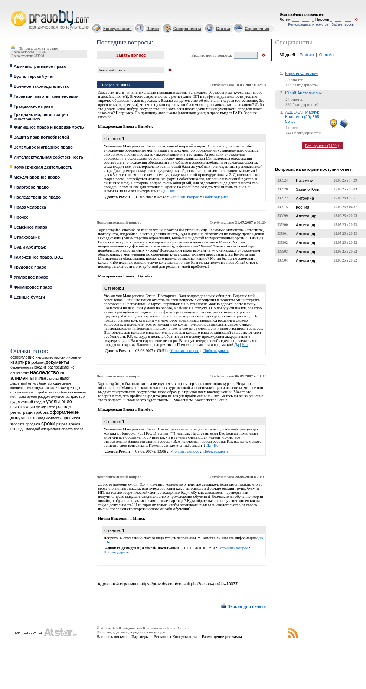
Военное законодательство (41, 86)
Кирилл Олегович (301, 73)
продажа (33, 424)
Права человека (30, 207)
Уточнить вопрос (184, 197)
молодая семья (59, 383)
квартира (20, 362)
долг (81, 388)
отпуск (37, 388)
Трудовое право (30, 267)
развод (63, 406)
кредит (40, 367)
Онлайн (326, 55)
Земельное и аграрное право (43, 147)
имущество (44, 357)
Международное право (37, 177)
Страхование (27, 237)
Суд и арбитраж (30, 247)
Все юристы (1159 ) (322, 145)
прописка (71, 418)
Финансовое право (33, 287)
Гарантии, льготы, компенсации (46, 96)
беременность (21, 367)
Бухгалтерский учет (34, 76)
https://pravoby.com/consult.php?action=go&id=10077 (189, 584)
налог (65, 378)
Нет (171, 191)
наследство (44, 372)
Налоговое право (31, 187)
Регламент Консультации (175, 636)
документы (57, 362)
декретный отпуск (24, 383)
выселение (77, 392)
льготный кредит (31, 402)
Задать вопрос (131, 55)
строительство (22, 392)
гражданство (45, 407)
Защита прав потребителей (41, 137)
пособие (60, 392)
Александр (306, 216)
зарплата (17, 424)
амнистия (52, 388)
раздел (61, 424)
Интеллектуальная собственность (48, 157)
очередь (17, 429)
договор (78, 397)
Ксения (302, 207)
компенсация (20, 388)
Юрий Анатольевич (303, 93)
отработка (44, 392)
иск (12, 397)
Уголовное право (31, 277)
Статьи (223, 28)
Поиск (153, 28)
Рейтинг (307, 55)
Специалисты (187, 28)
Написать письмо (112, 636)
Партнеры (140, 636)
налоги (59, 357)
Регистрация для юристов (308, 24)
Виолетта (305, 180)
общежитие (19, 373)
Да (163, 191)
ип (62, 373)
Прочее (21, 217)
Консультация (117, 28)
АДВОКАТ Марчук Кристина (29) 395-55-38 (302, 116)
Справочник (257, 28)
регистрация (22, 412)
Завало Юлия (308, 189)
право (21, 397)
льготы (53, 378)
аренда (74, 424)
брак (42, 383)
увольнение (59, 401)
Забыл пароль (343, 24)
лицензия (74, 357)
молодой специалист (43, 429)
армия (32, 397)
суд (13, 401)
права (78, 429)
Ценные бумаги (29, 297)
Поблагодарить (215, 197)
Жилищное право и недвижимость (49, 127)
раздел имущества (53, 397)
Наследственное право (37, 197)
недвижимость (49, 418)
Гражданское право (33, 106)
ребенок (37, 362)
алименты (22, 378)
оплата (67, 429)
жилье (40, 378)
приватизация (22, 407)
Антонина (305, 198)
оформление (22, 357)
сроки (48, 423)
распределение (61, 367)
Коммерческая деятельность (43, 167)
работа (42, 412)
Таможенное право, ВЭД (38, 257)
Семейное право (30, 227)
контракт (68, 387)
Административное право (40, 66)
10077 (125, 85)
